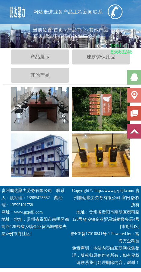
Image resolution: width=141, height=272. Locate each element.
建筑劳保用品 (101, 56)
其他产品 (40, 75)
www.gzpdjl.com (28, 212)
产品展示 (40, 56)
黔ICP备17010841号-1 (90, 234)
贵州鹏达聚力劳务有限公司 (27, 190)
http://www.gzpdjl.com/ (114, 190)
